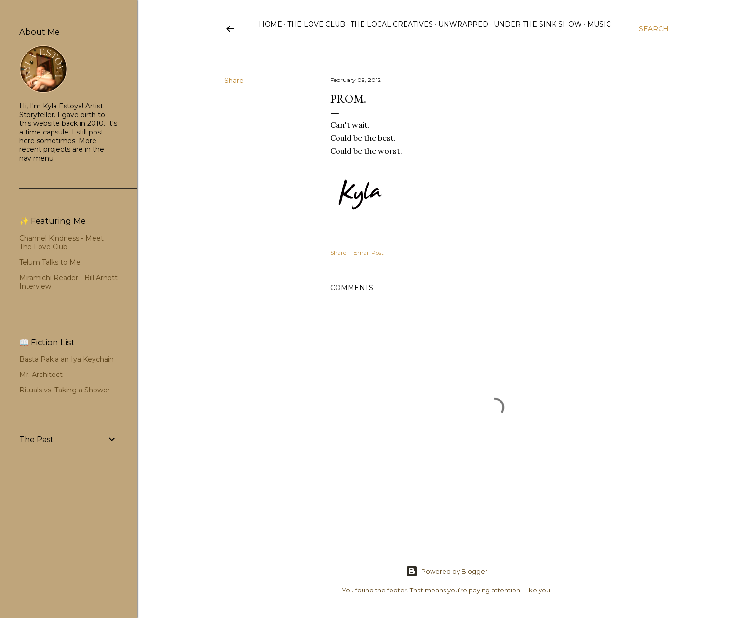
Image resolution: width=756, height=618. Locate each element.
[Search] (654, 28)
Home (270, 24)
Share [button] (233, 80)
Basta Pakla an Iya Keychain (66, 359)
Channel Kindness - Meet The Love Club (61, 242)
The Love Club (316, 24)
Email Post (368, 252)
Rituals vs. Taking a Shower (64, 390)
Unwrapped (463, 24)
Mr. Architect (41, 374)
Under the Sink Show (538, 24)
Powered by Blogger (446, 571)
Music (599, 24)
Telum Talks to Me (50, 262)
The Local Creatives (392, 24)
